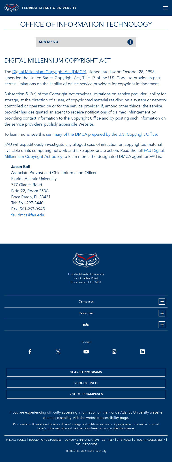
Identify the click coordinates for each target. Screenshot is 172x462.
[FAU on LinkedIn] (142, 351)
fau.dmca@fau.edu (27, 215)
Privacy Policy (16, 440)
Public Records (86, 444)
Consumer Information (81, 440)
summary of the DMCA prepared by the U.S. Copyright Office (101, 134)
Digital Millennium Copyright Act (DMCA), (49, 72)
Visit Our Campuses (86, 394)
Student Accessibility (149, 440)
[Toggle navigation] (166, 8)
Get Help (108, 440)
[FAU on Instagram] (114, 351)
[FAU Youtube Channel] (86, 351)
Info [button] (86, 325)
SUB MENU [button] (48, 41)
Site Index (124, 440)
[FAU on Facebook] (30, 351)
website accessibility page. (107, 417)
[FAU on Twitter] (58, 351)
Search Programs (86, 372)
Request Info (86, 383)
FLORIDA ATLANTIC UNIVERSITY (54, 8)
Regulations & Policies (45, 440)
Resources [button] (86, 313)
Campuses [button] (86, 301)
